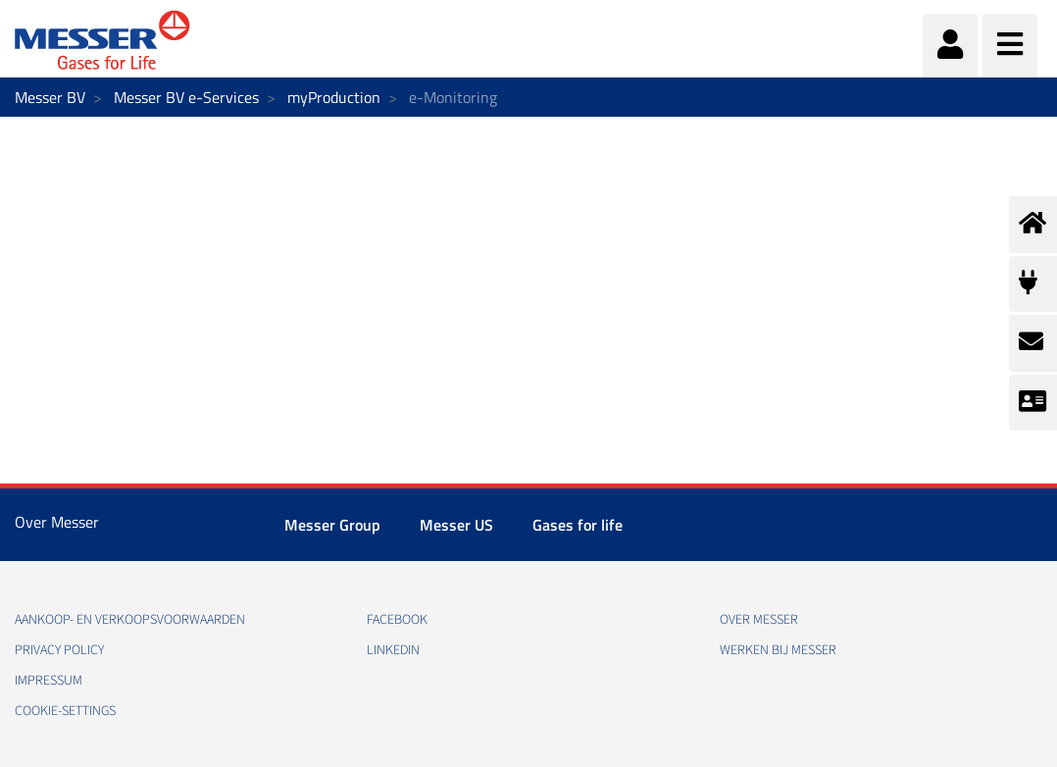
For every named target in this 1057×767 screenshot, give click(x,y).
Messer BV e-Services (186, 97)
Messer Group (332, 525)
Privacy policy (59, 650)
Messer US (456, 525)
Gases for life (577, 525)
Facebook (397, 620)
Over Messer (759, 620)
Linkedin (393, 650)
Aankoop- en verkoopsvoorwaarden (130, 620)
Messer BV (50, 97)
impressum (48, 680)
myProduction (333, 97)
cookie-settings (65, 711)
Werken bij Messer (778, 650)
